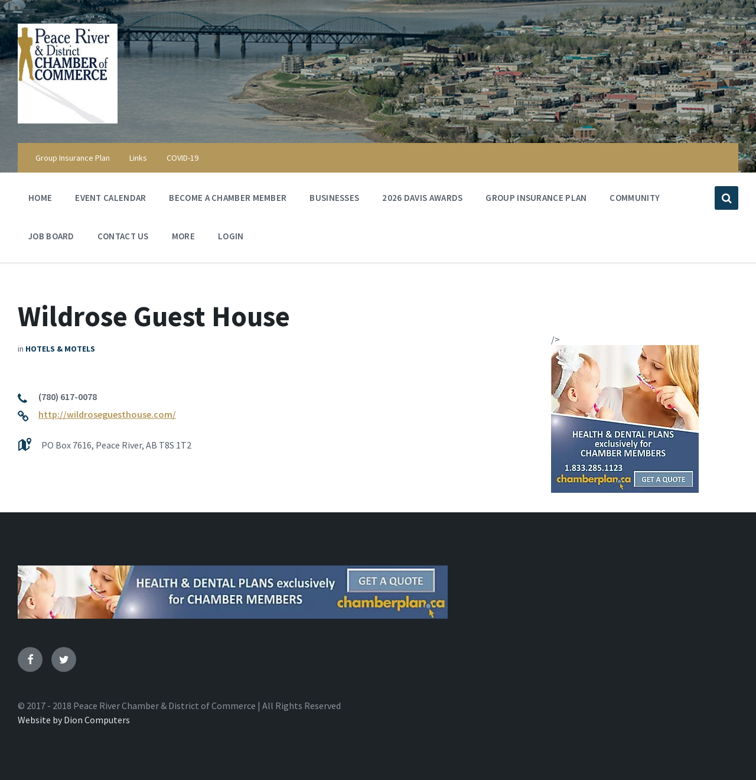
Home (40, 197)
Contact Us (123, 236)
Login (231, 236)
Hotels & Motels (60, 348)
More (183, 239)
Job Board (51, 236)
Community (635, 200)
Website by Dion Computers (74, 720)
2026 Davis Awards (422, 197)
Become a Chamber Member (227, 197)
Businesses (334, 197)
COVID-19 (182, 157)
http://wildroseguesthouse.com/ (107, 414)
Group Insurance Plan (72, 157)
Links (138, 157)
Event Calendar (110, 200)
